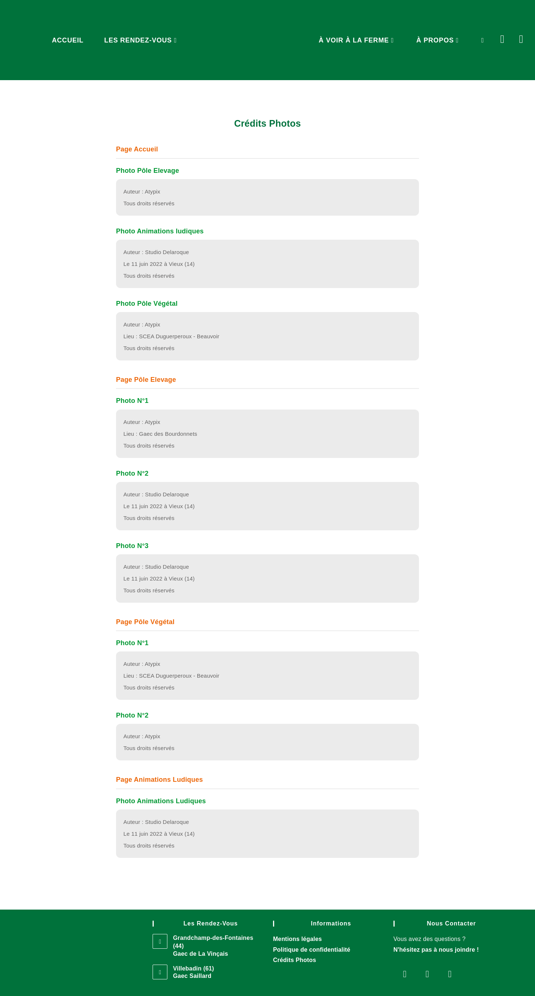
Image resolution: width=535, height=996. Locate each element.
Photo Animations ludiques (160, 231)
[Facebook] (405, 974)
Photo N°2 (132, 473)
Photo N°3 (132, 546)
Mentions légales (297, 939)
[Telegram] (450, 974)
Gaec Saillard (192, 976)
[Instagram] (427, 974)
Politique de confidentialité (311, 950)
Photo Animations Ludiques (161, 801)
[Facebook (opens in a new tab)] (509, 33)
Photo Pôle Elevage (147, 170)
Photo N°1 (132, 400)
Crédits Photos (294, 960)
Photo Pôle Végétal (147, 303)
